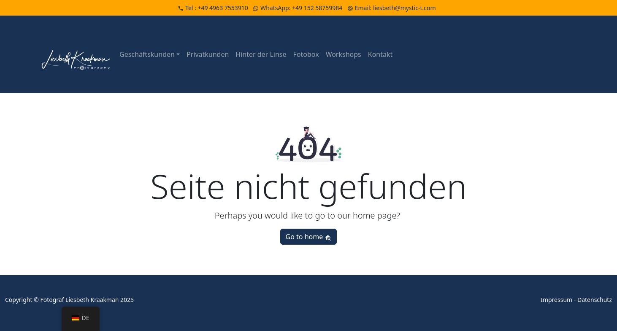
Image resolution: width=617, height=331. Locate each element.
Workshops (343, 54)
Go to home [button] (309, 236)
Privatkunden (208, 54)
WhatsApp (298, 8)
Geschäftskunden (147, 54)
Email (391, 8)
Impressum (556, 300)
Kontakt (380, 54)
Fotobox (306, 54)
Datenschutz (594, 300)
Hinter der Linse (260, 54)
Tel (213, 8)
